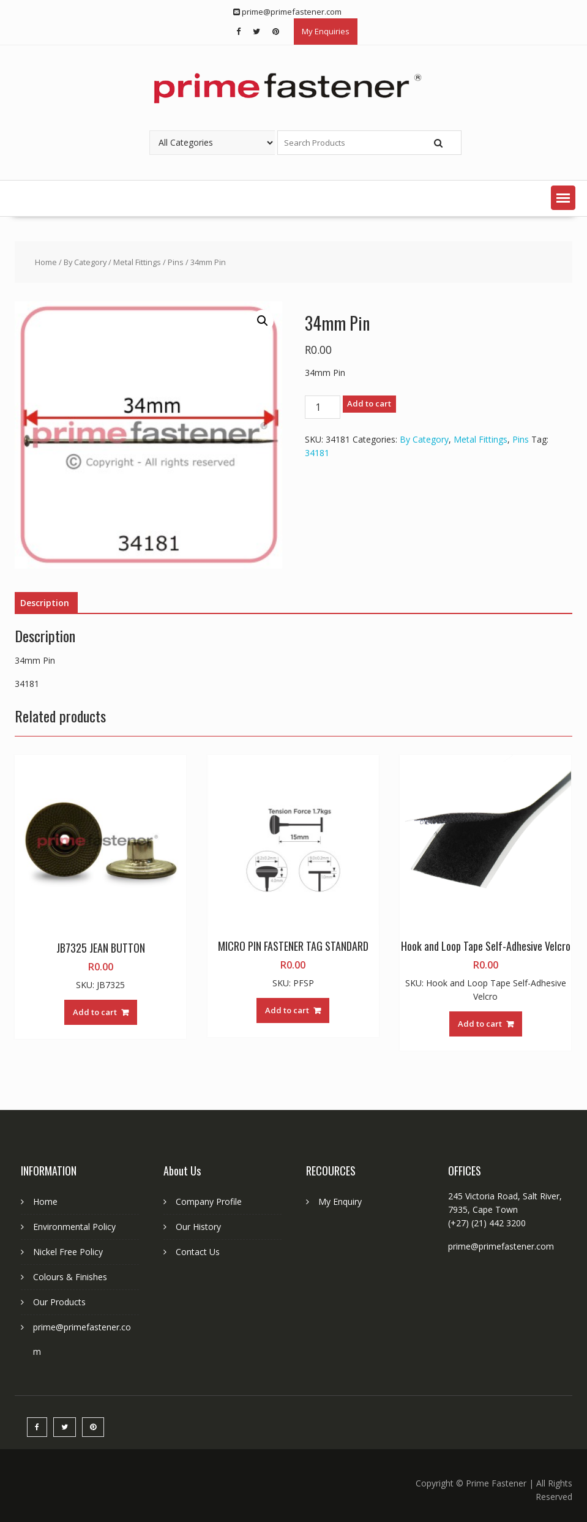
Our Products (59, 1302)
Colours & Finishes (70, 1277)
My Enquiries (326, 31)
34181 (317, 453)
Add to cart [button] (95, 1012)
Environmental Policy (74, 1226)
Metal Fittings (137, 262)
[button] (563, 198)
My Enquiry (340, 1201)
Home (46, 262)
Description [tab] (44, 603)
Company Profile (209, 1201)
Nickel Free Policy (68, 1252)
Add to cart (369, 403)
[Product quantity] (322, 407)
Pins (176, 262)
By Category (85, 262)
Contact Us (198, 1252)
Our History (198, 1226)
